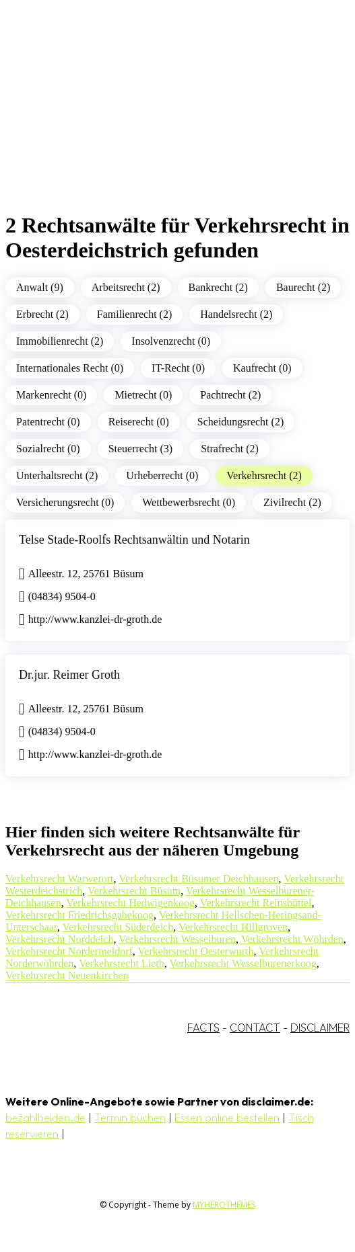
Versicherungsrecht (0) (65, 502)
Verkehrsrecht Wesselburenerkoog (242, 963)
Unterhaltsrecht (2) (57, 475)
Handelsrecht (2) (236, 314)
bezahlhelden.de (45, 1117)
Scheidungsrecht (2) (240, 421)
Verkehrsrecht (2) (264, 475)
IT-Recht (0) (178, 368)
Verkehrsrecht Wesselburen (177, 939)
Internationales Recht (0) (69, 368)
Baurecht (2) (303, 287)
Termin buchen (130, 1117)
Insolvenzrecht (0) (170, 341)
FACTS (203, 1027)
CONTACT (255, 1027)
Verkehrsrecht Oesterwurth (196, 951)
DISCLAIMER (320, 1027)
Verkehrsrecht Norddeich (59, 939)
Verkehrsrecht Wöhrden (292, 939)
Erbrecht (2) (42, 314)
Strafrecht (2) (230, 448)
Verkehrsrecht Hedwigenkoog (130, 903)
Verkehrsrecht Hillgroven (233, 927)
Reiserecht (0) (138, 421)
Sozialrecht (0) (48, 448)
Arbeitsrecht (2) (126, 287)
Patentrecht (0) (48, 421)
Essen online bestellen (227, 1117)
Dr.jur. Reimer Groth (69, 674)
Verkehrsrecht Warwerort (59, 878)
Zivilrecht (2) (292, 502)
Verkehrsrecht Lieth (121, 963)
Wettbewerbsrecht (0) (188, 502)
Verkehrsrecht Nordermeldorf (69, 951)
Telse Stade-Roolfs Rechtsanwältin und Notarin (134, 539)
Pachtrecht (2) (230, 395)
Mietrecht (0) (143, 395)
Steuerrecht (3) (140, 448)
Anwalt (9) (39, 287)
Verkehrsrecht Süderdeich (117, 927)
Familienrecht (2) (134, 314)
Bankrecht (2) (218, 287)
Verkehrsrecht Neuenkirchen (67, 975)
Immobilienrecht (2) (59, 341)
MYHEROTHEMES (224, 1204)
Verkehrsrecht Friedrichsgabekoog (79, 915)
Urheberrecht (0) (162, 475)
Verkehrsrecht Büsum (134, 890)
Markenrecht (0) (51, 395)
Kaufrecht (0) (262, 368)
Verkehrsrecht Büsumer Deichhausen (198, 878)
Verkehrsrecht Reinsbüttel (256, 903)
